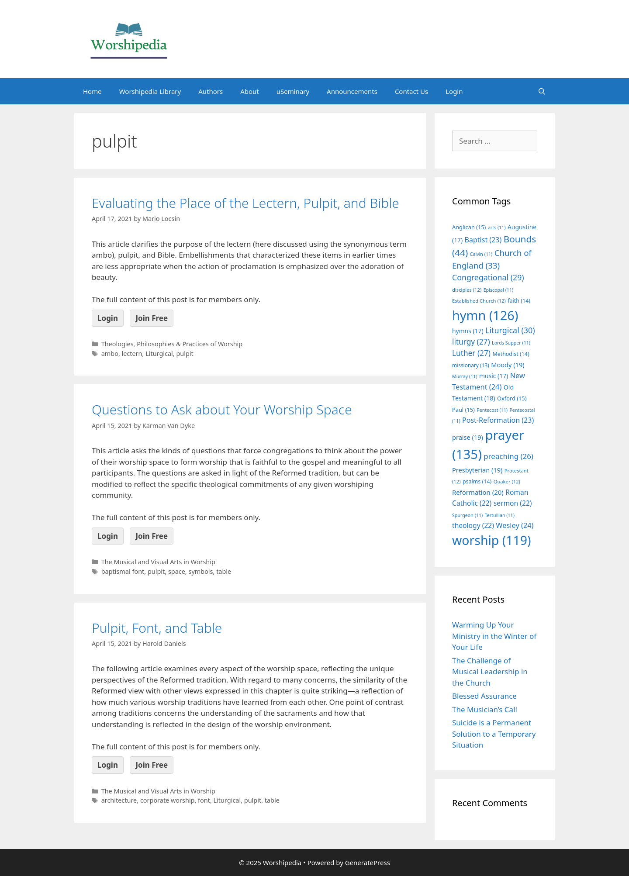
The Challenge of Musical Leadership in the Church (490, 671)
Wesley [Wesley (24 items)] (514, 525)
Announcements (352, 91)
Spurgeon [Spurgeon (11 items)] (467, 515)
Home (92, 91)
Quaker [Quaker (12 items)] (507, 481)
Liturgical (159, 353)
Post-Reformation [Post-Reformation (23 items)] (498, 420)
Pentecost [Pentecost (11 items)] (492, 410)
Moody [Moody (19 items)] (507, 364)
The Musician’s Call (484, 709)
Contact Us (411, 91)
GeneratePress (367, 862)
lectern (132, 353)
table (223, 571)
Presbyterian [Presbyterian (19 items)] (477, 470)
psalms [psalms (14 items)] (477, 481)
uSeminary (292, 91)
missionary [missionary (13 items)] (470, 365)
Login (454, 91)
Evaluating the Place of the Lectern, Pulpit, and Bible (245, 203)
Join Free (151, 318)
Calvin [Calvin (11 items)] (481, 254)
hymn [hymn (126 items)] (485, 315)
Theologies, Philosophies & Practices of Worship (172, 344)
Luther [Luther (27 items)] (471, 353)
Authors (210, 91)
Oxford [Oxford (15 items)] (511, 398)
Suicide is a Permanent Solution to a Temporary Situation (494, 733)
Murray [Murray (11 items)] (464, 376)
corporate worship (167, 800)
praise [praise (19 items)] (467, 437)
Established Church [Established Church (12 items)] (479, 300)
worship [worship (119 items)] (491, 540)
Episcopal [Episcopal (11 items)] (499, 290)
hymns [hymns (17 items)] (468, 331)
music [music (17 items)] (493, 376)
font (204, 800)
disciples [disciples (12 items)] (466, 289)
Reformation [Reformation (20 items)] (478, 492)
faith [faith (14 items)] (519, 300)
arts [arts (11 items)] (497, 227)
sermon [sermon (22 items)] (513, 503)
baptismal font (123, 571)
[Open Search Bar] (542, 91)
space (176, 571)
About (249, 91)
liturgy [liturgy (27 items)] (471, 342)
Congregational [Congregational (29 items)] (488, 277)
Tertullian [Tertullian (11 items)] (500, 515)
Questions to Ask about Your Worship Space (222, 409)
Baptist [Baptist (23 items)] (483, 240)
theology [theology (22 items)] (473, 525)
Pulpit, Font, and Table (157, 628)
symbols (200, 571)
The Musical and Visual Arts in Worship (158, 562)
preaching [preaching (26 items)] (508, 456)
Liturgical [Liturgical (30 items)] (510, 330)
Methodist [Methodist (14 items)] (510, 354)
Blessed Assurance (484, 696)
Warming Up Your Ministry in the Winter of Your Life (494, 636)
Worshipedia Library (150, 91)
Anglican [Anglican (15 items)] (469, 227)
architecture (119, 800)
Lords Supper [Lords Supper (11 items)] (511, 343)
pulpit (184, 353)
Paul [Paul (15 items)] (463, 410)
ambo (109, 353)
